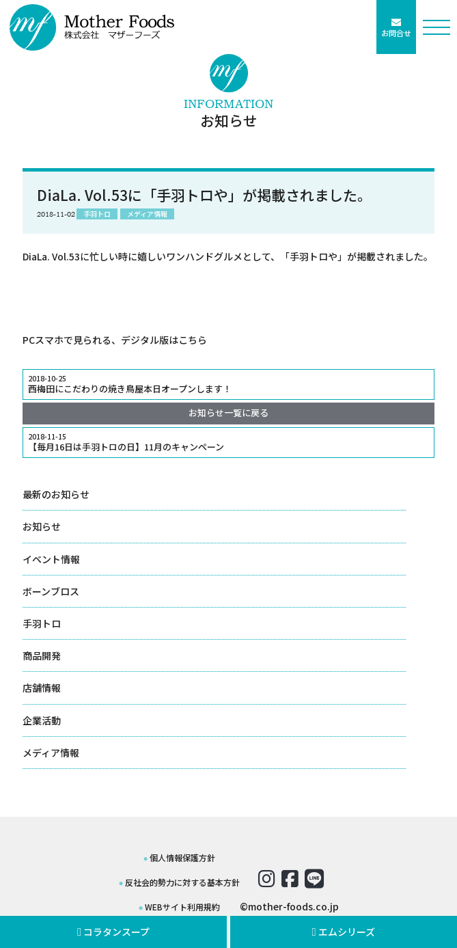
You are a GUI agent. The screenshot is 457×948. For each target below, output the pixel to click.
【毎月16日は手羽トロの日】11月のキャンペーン (228, 442)
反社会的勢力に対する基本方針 (182, 882)
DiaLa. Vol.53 (51, 256)
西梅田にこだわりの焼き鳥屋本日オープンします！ (228, 384)
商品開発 (42, 655)
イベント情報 (51, 559)
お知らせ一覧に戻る (228, 412)
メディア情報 (51, 752)
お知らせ (42, 526)
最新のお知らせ (56, 494)
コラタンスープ (113, 931)
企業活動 (42, 720)
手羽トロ (42, 623)
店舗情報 (42, 687)
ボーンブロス (51, 591)
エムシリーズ (344, 931)
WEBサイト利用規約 (182, 906)
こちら (192, 340)
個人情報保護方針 (182, 857)
